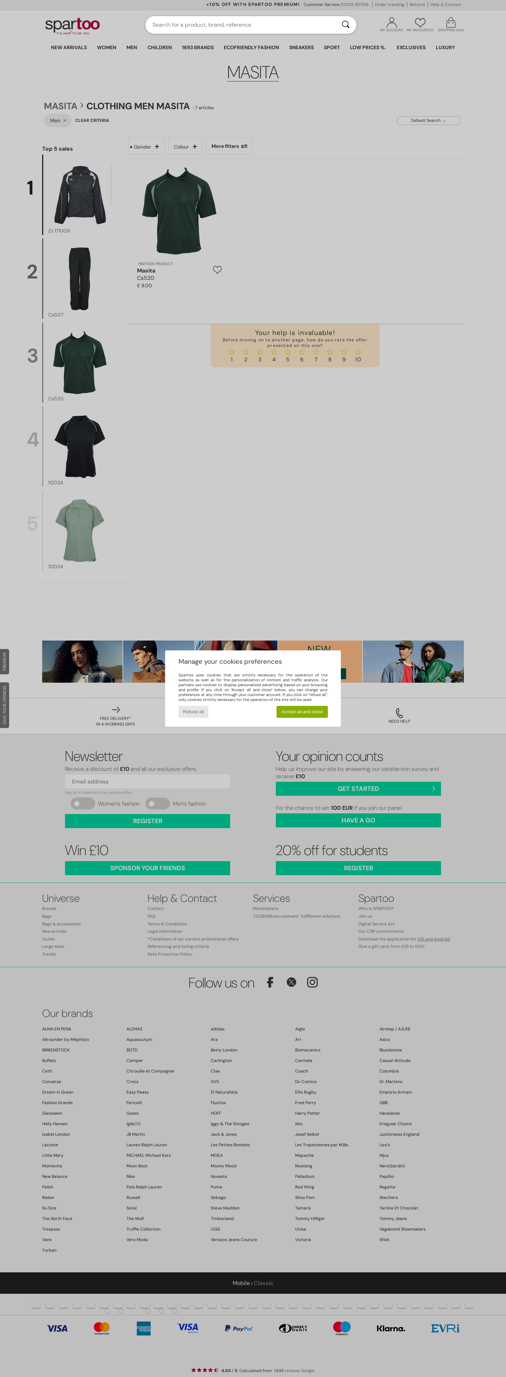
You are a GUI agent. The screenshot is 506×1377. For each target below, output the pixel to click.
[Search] (346, 25)
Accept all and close (302, 711)
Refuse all (193, 711)
